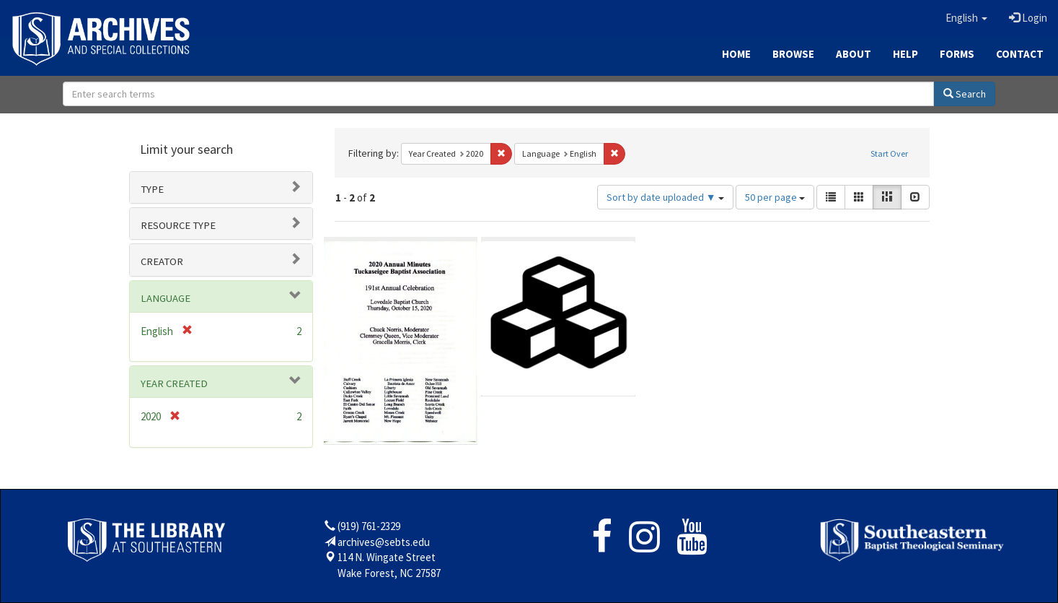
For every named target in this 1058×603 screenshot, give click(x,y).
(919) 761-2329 (369, 526)
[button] (966, 18)
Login (1028, 18)
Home (736, 54)
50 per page (775, 197)
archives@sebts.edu (384, 542)
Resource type (178, 225)
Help (905, 54)
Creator (162, 261)
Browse (793, 54)
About (853, 54)
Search (964, 93)
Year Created (174, 383)
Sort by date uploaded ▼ (665, 197)
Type (152, 189)
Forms (957, 54)
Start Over (889, 153)
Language (165, 298)
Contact (1020, 54)
